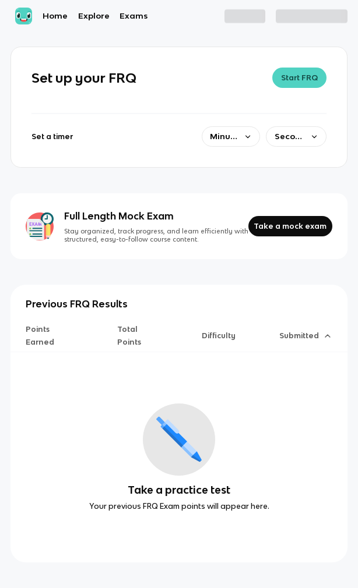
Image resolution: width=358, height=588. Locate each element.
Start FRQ (299, 77)
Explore (94, 15)
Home (55, 15)
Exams (134, 15)
